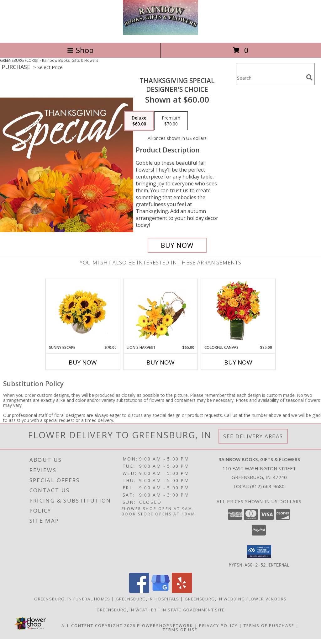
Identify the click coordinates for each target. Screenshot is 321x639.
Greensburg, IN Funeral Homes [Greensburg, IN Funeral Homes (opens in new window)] (72, 598)
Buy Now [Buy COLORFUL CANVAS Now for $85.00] (238, 362)
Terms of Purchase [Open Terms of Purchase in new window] (269, 625)
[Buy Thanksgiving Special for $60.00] (177, 245)
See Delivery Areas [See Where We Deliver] (253, 436)
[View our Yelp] (182, 591)
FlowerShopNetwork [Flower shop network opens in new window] (165, 625)
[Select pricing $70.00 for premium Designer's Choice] (171, 121)
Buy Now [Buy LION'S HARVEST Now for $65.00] (160, 362)
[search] (309, 77)
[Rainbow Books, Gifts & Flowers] (160, 33)
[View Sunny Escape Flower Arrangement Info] (83, 311)
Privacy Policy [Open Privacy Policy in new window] (218, 625)
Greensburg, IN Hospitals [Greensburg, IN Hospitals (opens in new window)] (147, 598)
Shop (80, 50)
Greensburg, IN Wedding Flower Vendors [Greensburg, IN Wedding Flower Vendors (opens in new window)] (236, 598)
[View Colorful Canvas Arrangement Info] (238, 311)
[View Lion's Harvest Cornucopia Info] (160, 311)
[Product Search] (269, 78)
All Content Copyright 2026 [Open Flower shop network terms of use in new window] (98, 625)
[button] (259, 551)
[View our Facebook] (139, 591)
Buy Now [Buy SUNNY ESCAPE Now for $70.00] (83, 362)
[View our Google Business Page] (160, 591)
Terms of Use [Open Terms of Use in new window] (180, 629)
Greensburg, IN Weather (127, 609)
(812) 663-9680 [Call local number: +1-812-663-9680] (267, 486)
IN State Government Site (193, 609)
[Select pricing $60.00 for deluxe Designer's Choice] (139, 121)
